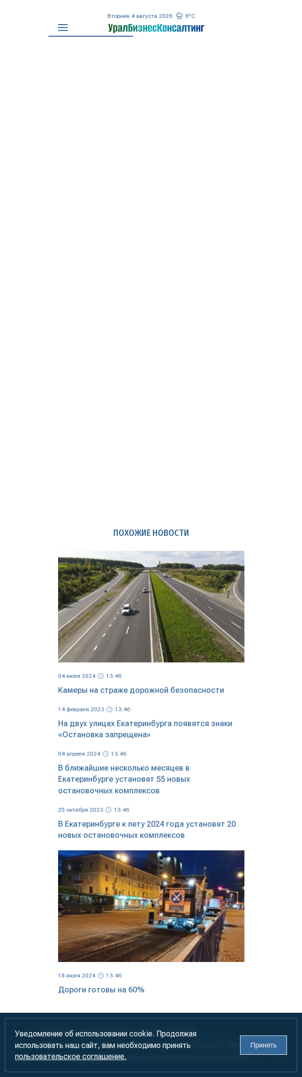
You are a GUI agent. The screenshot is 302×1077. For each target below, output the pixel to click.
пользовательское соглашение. (70, 1056)
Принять (263, 1045)
